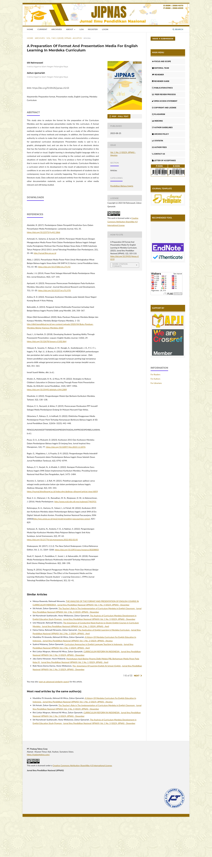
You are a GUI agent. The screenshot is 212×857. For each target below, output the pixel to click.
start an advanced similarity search (54, 717)
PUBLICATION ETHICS (162, 88)
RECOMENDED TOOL (162, 217)
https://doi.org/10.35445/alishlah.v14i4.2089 (47, 425)
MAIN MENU (158, 52)
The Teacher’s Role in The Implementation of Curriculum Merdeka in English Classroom (97, 644)
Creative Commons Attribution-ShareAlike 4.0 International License (122, 221)
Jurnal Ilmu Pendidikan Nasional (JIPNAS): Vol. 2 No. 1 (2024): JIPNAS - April (75, 662)
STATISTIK (157, 141)
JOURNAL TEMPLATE (162, 188)
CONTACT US (158, 154)
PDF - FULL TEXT (119, 116)
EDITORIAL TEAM (160, 68)
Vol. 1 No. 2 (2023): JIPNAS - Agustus (64, 38)
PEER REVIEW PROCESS (164, 94)
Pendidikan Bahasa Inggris (121, 186)
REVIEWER (158, 75)
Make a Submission (162, 38)
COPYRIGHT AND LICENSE (164, 108)
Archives (56, 29)
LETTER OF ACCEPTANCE (164, 161)
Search (178, 29)
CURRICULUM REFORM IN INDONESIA (102, 687)
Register (93, 29)
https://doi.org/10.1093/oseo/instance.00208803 (77, 585)
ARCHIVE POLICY (160, 134)
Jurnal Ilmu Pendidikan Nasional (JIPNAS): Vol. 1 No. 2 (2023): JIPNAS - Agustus (78, 676)
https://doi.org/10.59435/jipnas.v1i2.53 (50, 88)
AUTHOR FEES (159, 147)
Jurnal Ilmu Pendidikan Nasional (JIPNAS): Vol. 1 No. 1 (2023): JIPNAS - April (74, 698)
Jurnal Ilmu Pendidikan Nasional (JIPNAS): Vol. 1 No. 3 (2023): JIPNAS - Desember (93, 640)
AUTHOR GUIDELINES (162, 128)
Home (30, 29)
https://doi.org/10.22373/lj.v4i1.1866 (43, 268)
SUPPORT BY (158, 308)
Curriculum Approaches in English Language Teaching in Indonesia (93, 680)
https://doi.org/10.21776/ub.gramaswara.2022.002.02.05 (52, 575)
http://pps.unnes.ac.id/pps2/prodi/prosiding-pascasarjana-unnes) (61, 554)
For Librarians (156, 383)
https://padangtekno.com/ (38, 790)
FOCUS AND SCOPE (161, 61)
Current (42, 29)
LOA (82, 29)
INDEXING (157, 121)
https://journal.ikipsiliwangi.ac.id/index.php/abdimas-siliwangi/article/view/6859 (62, 527)
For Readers (155, 374)
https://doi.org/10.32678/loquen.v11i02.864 (46, 377)
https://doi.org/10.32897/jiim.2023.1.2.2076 (65, 483)
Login (105, 29)
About (70, 29)
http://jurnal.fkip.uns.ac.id (45, 289)
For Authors (155, 379)
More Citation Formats (120, 265)
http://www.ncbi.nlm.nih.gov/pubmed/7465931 (75, 537)
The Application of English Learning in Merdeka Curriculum (104, 666)
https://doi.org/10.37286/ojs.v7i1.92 (54, 302)
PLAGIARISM (158, 114)
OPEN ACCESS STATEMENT (164, 101)
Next (137, 711)
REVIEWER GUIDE (160, 81)
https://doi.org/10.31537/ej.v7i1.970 (54, 326)
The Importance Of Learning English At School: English (96, 701)
